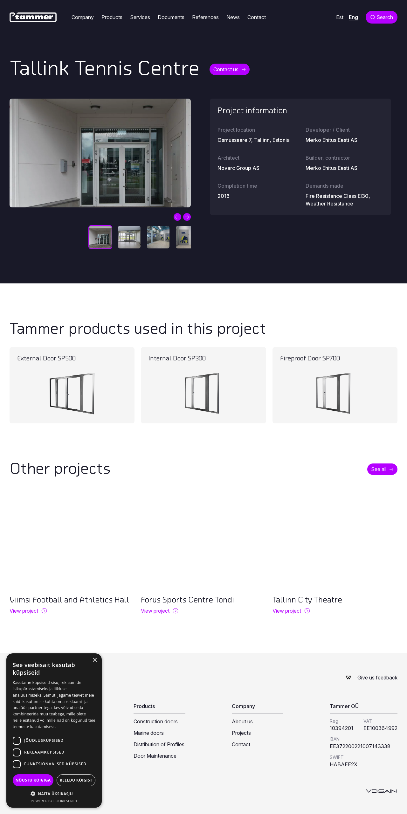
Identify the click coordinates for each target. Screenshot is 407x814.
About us (242, 721)
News (233, 17)
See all (378, 469)
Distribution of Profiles (159, 744)
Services (140, 17)
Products (111, 17)
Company (83, 17)
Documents (171, 17)
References (205, 17)
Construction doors (156, 721)
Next (187, 217)
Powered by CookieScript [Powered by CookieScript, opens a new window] (54, 800)
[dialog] (54, 730)
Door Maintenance (155, 756)
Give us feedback (377, 677)
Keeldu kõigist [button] (76, 780)
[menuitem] (339, 17)
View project (24, 611)
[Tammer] (33, 17)
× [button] (94, 660)
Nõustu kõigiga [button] (33, 780)
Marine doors (149, 733)
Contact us (225, 69)
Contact (256, 17)
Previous (177, 217)
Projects (241, 733)
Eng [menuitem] (353, 17)
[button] (54, 793)
